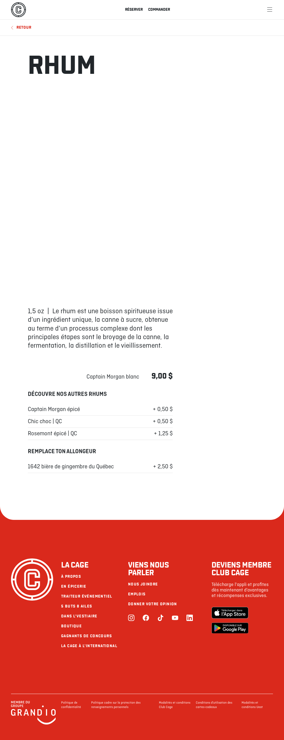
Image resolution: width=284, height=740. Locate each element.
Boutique (71, 626)
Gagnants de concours (86, 636)
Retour (21, 27)
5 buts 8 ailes (76, 606)
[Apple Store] (230, 613)
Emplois (137, 594)
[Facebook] (146, 618)
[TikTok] (160, 618)
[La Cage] (18, 9)
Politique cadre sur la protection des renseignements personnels (115, 705)
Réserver (134, 9)
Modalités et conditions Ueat (252, 705)
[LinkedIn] (189, 618)
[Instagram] (131, 618)
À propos (71, 576)
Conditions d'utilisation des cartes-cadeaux (214, 705)
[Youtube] (175, 618)
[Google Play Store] (230, 629)
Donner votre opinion (152, 604)
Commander (159, 9)
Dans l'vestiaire (79, 616)
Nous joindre (143, 584)
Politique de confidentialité (71, 705)
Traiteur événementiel (86, 596)
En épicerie (73, 586)
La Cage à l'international (89, 646)
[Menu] (269, 9)
